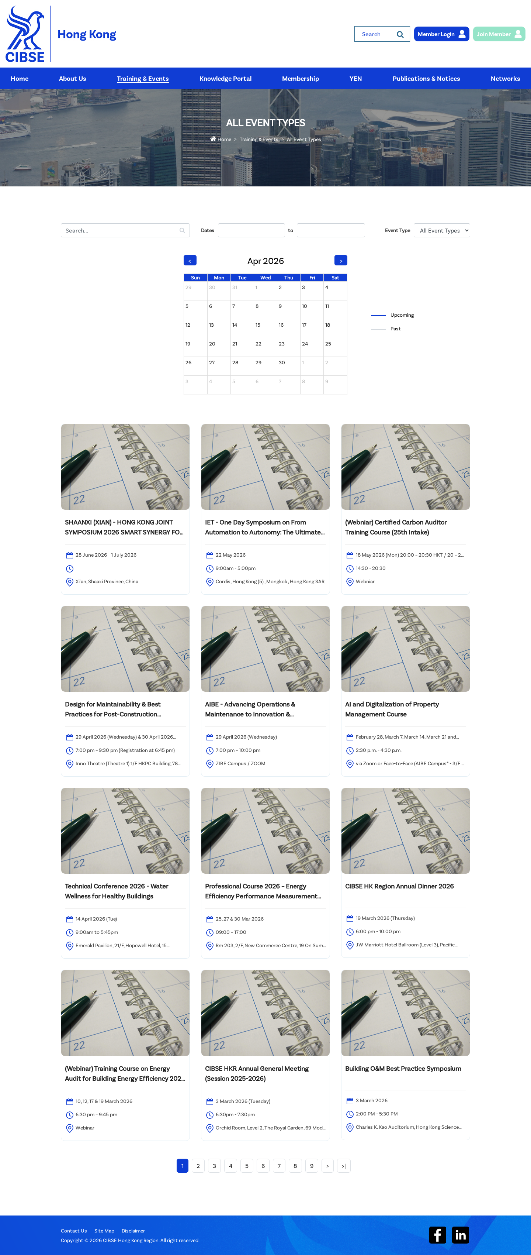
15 (258, 325)
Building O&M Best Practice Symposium (403, 1068)
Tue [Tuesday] (242, 277)
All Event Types (304, 139)
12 (187, 325)
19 (187, 343)
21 (234, 343)
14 (234, 325)
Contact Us (74, 1230)
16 (281, 325)
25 (328, 343)
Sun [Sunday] (195, 277)
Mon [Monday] (219, 277)
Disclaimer (133, 1230)
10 (304, 306)
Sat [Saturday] (335, 277)
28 (235, 362)
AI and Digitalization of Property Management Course (392, 709)
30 (212, 287)
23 (282, 343)
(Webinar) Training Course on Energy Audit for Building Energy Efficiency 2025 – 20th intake (125, 1073)
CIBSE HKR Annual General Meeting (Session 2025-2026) (257, 1073)
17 (304, 325)
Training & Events (259, 139)
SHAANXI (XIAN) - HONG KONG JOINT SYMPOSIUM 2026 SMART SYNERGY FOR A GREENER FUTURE (124, 527)
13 (211, 325)
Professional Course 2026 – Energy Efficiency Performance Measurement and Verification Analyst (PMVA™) (261, 891)
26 (188, 362)
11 (327, 306)
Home (220, 139)
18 (327, 325)
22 (258, 343)
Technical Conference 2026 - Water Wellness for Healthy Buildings (116, 891)
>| (344, 1165)
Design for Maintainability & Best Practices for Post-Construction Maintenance (112, 709)
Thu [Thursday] (288, 277)
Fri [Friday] (312, 277)
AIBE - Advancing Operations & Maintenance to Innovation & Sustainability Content (250, 709)
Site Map (104, 1230)
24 (305, 343)
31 (234, 287)
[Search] (400, 34)
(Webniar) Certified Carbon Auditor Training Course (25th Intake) (396, 527)
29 (188, 287)
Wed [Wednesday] (265, 277)
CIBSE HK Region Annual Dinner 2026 (399, 886)
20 (212, 343)
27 (212, 362)
